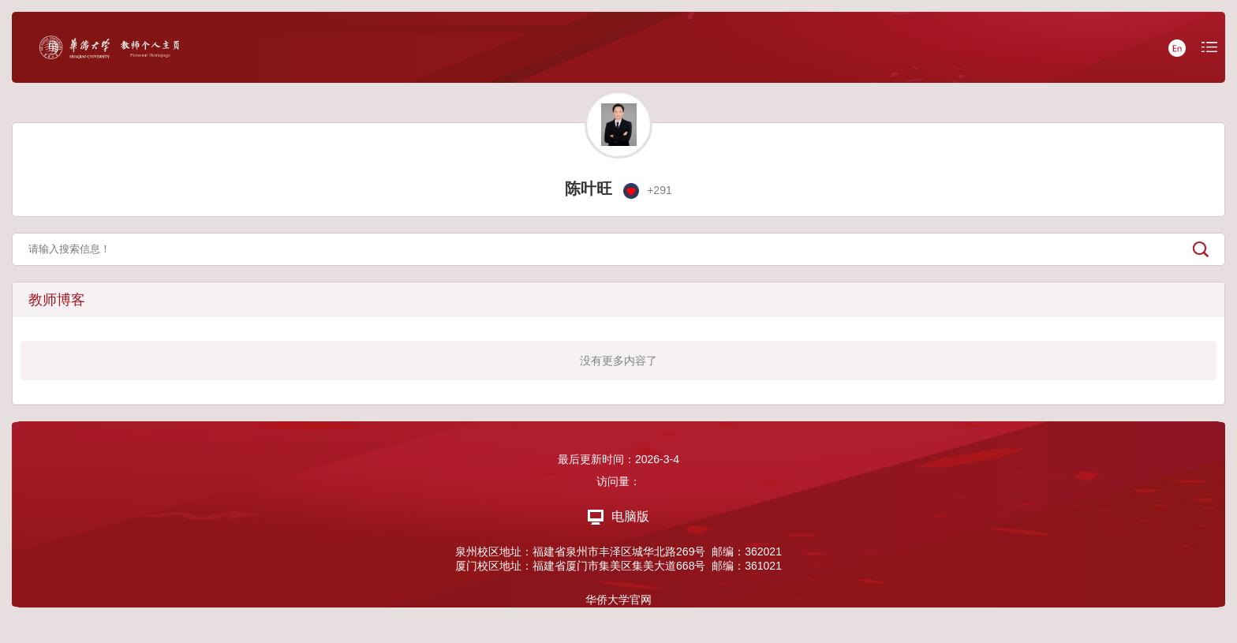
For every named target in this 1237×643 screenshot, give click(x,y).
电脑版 (618, 516)
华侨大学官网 (618, 599)
